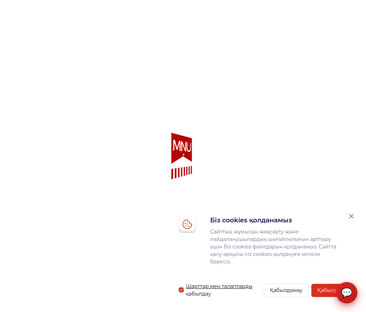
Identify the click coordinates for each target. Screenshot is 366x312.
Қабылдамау (286, 290)
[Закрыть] (351, 216)
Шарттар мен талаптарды (219, 286)
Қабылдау (330, 290)
